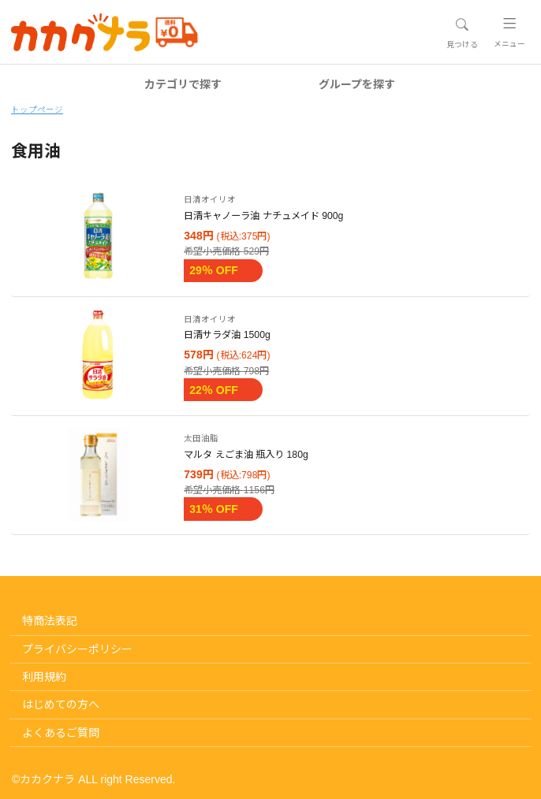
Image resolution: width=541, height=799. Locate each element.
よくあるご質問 (60, 733)
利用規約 (44, 677)
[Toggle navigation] (462, 33)
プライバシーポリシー (77, 649)
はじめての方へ (60, 704)
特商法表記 (49, 621)
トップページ (37, 109)
